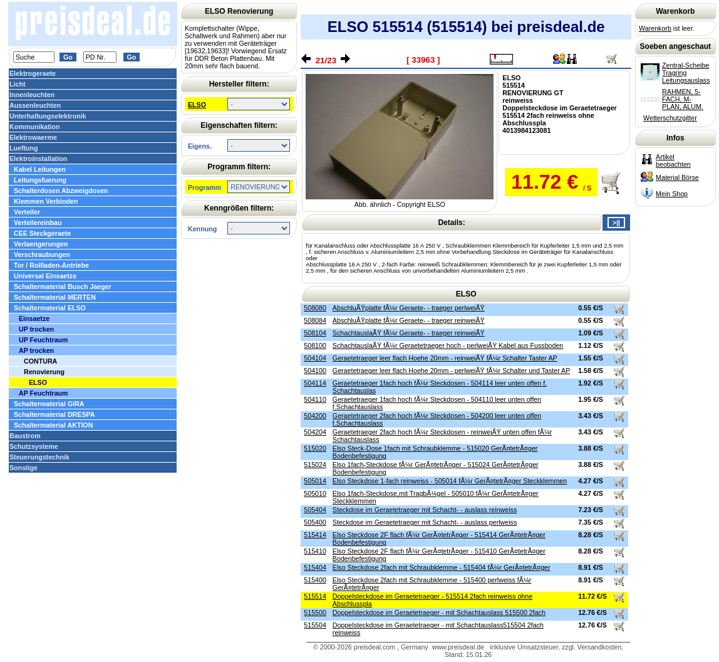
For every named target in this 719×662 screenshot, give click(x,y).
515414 (315, 535)
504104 (315, 358)
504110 (315, 399)
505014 (315, 481)
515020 (315, 448)
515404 (315, 567)
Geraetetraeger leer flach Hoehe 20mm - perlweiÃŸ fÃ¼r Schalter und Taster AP (451, 370)
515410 (315, 551)
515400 (315, 580)
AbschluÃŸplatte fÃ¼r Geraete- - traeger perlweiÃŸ (409, 308)
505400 (315, 522)
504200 (315, 415)
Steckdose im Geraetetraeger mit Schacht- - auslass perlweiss (425, 522)
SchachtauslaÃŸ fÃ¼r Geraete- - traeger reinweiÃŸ (409, 333)
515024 (315, 464)
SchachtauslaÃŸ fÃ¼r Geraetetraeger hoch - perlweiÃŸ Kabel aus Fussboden (448, 345)
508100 (315, 345)
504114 (315, 383)
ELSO (197, 104)
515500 (315, 612)
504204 (315, 432)
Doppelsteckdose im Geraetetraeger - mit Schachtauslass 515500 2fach (439, 612)
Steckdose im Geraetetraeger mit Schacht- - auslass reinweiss (425, 509)
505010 (315, 493)
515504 (315, 625)
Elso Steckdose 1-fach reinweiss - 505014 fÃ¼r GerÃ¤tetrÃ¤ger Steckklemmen (450, 481)
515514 (315, 596)
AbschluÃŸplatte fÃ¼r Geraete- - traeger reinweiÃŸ (409, 320)
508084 (315, 320)
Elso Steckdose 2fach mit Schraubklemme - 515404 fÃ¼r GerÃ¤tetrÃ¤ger (442, 567)
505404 (315, 509)
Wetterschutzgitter (670, 118)
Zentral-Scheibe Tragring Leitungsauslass (686, 72)
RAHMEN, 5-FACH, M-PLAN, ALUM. (682, 99)
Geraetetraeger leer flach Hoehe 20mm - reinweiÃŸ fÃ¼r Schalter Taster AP (445, 358)
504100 (315, 370)
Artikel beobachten (673, 160)
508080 (315, 308)
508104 (315, 333)
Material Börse (677, 177)
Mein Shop (672, 193)
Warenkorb (655, 28)
